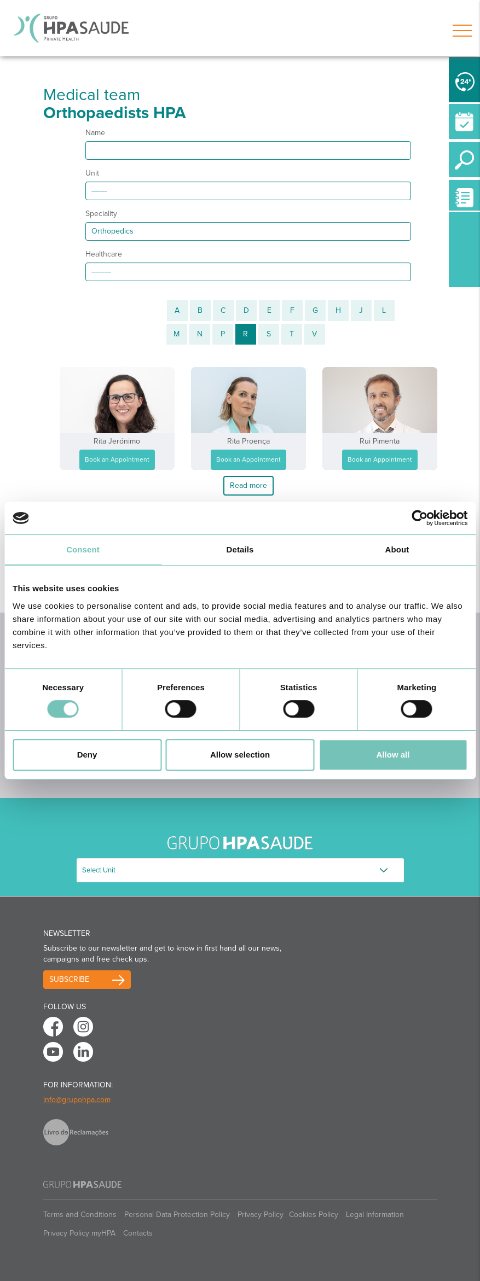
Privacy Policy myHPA (79, 1233)
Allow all (393, 754)
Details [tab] (240, 549)
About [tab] (397, 549)
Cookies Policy (313, 1214)
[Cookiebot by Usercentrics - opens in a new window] (419, 518)
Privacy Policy (261, 1214)
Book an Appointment (117, 459)
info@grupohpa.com (77, 1099)
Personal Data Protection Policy (177, 1214)
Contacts (138, 1233)
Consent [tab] (83, 549)
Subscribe (69, 979)
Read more (248, 485)
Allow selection (240, 754)
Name (95, 132)
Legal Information (375, 1214)
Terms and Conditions (80, 1214)
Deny (87, 754)
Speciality (101, 213)
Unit (92, 173)
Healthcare (103, 254)
